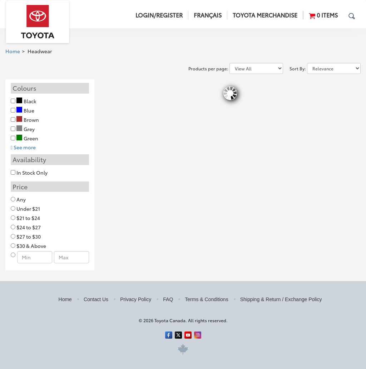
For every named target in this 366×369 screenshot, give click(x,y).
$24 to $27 (28, 227)
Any (21, 199)
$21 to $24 (28, 217)
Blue (25, 110)
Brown (27, 119)
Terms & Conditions (206, 299)
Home (12, 51)
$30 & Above (31, 245)
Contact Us (96, 299)
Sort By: (298, 68)
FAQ (168, 299)
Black (26, 101)
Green (27, 138)
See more (23, 147)
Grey (25, 129)
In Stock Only (32, 172)
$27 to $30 (28, 236)
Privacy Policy (135, 299)
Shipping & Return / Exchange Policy (281, 299)
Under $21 (28, 208)
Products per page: (208, 68)
